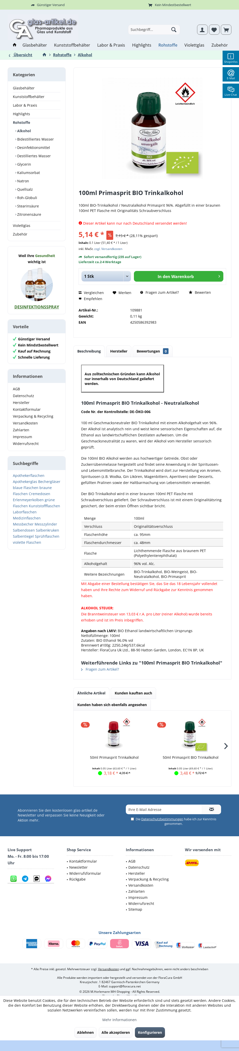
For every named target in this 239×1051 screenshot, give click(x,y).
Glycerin (23, 164)
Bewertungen (153, 351)
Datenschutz (23, 395)
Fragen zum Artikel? (159, 292)
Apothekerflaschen (28, 475)
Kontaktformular (27, 409)
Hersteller (21, 402)
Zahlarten (21, 429)
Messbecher (23, 524)
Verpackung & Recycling (33, 416)
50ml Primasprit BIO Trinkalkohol (191, 757)
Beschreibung (89, 351)
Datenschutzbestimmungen (162, 819)
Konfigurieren (150, 1032)
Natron (22, 181)
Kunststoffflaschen (44, 505)
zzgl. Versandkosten (108, 249)
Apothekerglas (25, 481)
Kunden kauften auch (133, 693)
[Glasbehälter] (35, 45)
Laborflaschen (25, 512)
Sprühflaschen (47, 536)
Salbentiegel (23, 536)
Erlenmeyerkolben (28, 499)
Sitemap (135, 909)
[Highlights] (142, 45)
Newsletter (78, 867)
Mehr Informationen (119, 1019)
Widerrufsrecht (26, 443)
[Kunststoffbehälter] (72, 45)
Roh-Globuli (26, 197)
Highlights (21, 113)
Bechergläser (49, 481)
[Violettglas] (194, 45)
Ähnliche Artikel (91, 693)
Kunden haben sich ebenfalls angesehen (112, 704)
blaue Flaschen (25, 487)
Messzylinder (46, 524)
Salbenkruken (47, 530)
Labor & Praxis (25, 105)
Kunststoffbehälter (28, 96)
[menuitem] (226, 30)
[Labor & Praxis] (111, 45)
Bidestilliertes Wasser (35, 139)
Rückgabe (77, 879)
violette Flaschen (27, 542)
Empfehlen (90, 298)
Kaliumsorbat (28, 172)
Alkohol (23, 130)
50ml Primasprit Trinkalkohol (114, 757)
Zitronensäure (28, 214)
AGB (16, 388)
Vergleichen (91, 292)
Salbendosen (24, 530)
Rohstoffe (21, 122)
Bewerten (200, 292)
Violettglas (21, 225)
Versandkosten (25, 423)
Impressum (22, 436)
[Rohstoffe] (168, 45)
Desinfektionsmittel (33, 147)
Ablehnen (85, 1032)
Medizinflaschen (27, 518)
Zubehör (20, 234)
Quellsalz (24, 189)
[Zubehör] (219, 45)
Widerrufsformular (85, 873)
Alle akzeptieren (116, 1032)
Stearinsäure (27, 206)
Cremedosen (39, 493)
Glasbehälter (24, 88)
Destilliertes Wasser (33, 155)
